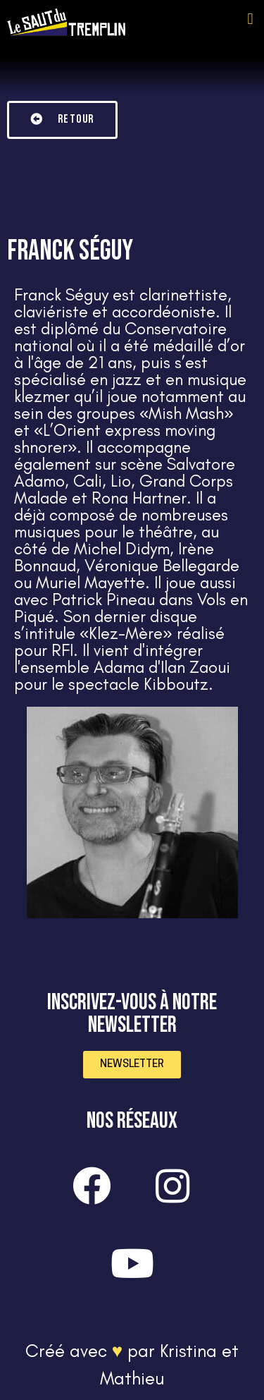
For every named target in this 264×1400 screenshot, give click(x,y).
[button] (250, 18)
